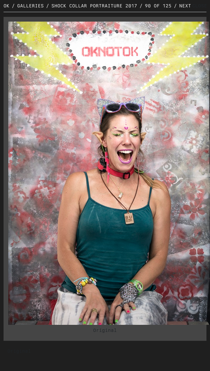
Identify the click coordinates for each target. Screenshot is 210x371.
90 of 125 (158, 6)
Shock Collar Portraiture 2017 (94, 6)
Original (105, 330)
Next (185, 6)
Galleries (30, 6)
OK (6, 6)
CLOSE (199, 6)
